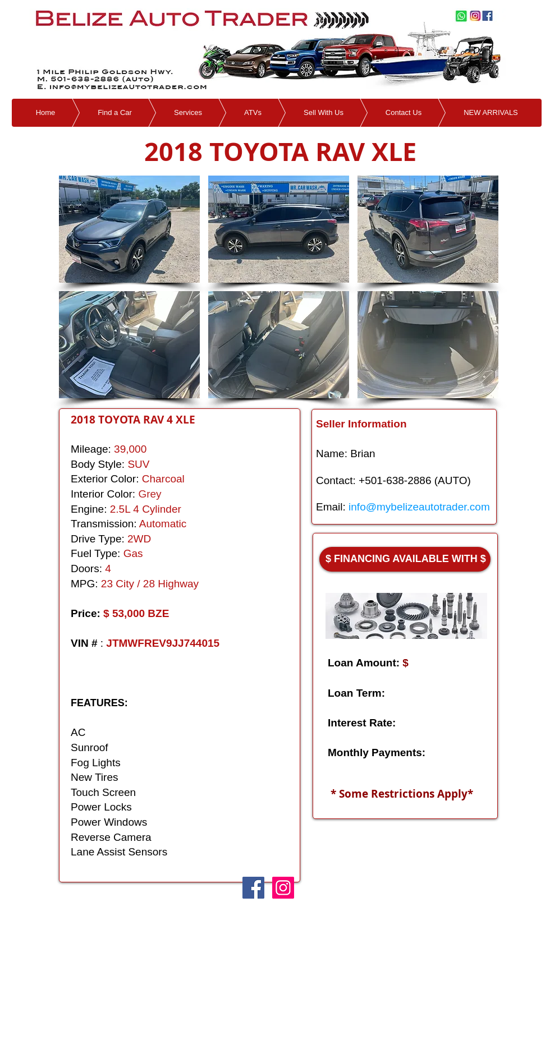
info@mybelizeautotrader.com (419, 507)
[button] (129, 229)
